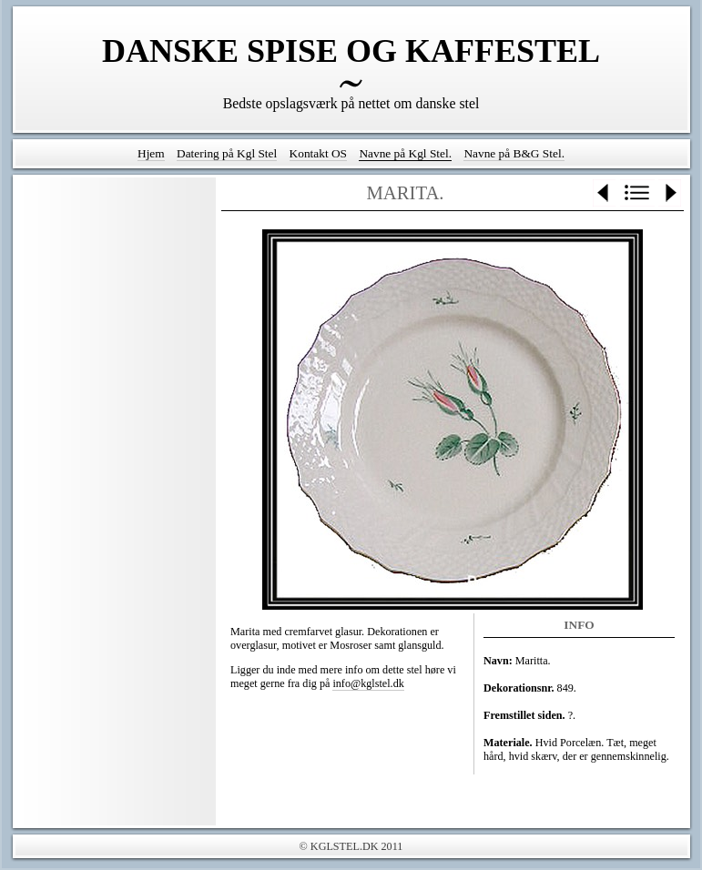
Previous (604, 193)
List (637, 193)
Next (669, 193)
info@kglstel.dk (367, 683)
